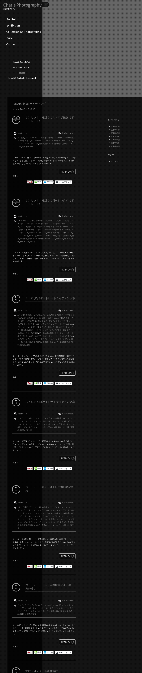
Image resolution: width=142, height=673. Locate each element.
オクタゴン (39, 138)
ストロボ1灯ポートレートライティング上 (50, 401)
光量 (25, 342)
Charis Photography (22, 5)
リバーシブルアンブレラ (60, 339)
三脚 (54, 235)
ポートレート (66, 140)
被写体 (23, 430)
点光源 (70, 522)
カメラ (23, 510)
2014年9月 (115, 133)
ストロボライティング (61, 605)
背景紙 (23, 345)
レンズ (69, 232)
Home (14, 109)
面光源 (29, 430)
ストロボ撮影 (68, 138)
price (9, 38)
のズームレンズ (51, 221)
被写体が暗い (57, 143)
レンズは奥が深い (36, 235)
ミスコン (58, 519)
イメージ (63, 507)
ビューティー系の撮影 (29, 333)
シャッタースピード (59, 223)
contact (11, 44)
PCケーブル (33, 507)
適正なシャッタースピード (52, 525)
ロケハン (48, 235)
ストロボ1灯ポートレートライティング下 (50, 298)
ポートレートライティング (56, 336)
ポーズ (67, 421)
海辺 (68, 238)
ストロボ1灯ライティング (62, 327)
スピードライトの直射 (52, 226)
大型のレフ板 (51, 427)
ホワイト (40, 336)
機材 (22, 614)
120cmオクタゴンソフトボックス (31, 221)
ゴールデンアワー (33, 223)
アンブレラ (29, 138)
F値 (18, 507)
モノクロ (21, 339)
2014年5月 (115, 143)
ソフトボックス (37, 140)
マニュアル (21, 143)
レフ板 (63, 232)
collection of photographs (23, 32)
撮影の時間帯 (38, 238)
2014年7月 (115, 136)
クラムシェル (67, 324)
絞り (19, 525)
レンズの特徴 (22, 235)
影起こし (61, 427)
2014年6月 (115, 140)
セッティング (48, 330)
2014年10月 (116, 130)
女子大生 (63, 522)
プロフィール (57, 421)
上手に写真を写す (64, 235)
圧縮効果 (23, 238)
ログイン (114, 161)
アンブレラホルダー (28, 324)
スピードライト (23, 140)
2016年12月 (115, 126)
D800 (50, 318)
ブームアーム (31, 336)
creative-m (22, 133)
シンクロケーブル (42, 513)
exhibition (13, 25)
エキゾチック (42, 324)
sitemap (22, 73)
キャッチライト (55, 324)
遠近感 (32, 241)
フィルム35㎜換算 (46, 333)
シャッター (30, 513)
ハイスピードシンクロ (33, 229)
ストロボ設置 (37, 226)
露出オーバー (27, 146)
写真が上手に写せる (36, 342)
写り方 (63, 611)
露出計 (67, 525)
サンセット (49, 138)
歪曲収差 (59, 238)
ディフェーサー (26, 421)
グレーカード (22, 327)
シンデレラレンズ (36, 327)
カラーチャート (32, 510)
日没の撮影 (43, 143)
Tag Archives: (29, 103)
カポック (31, 418)
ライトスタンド (53, 232)
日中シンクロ (49, 238)
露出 (28, 345)
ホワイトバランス (53, 516)
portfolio (12, 19)
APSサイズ (45, 315)
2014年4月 (115, 146)
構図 (68, 427)
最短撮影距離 (65, 342)
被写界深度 (24, 241)
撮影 (30, 238)
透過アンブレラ (34, 525)
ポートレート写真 (55, 424)
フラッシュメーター (52, 140)
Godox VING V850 (61, 318)
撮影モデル (54, 342)
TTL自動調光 (44, 507)
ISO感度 (20, 138)
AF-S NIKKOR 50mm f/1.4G (28, 315)
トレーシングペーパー (43, 421)
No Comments (68, 133)
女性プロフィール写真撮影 (41, 671)
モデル (32, 232)
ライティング (32, 143)
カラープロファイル (48, 510)
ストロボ (58, 138)
